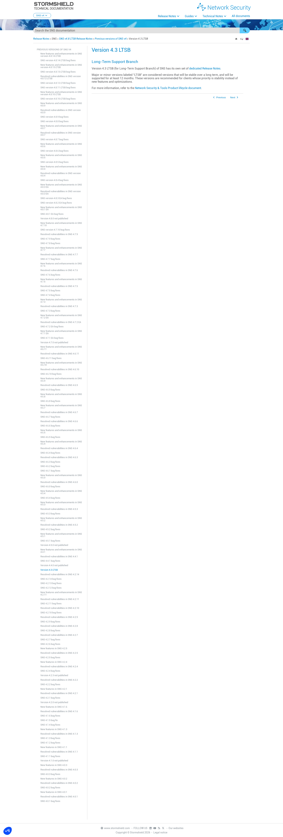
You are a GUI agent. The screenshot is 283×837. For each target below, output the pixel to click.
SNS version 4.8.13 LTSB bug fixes (58, 71)
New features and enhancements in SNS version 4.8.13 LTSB (61, 66)
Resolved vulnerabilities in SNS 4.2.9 (59, 617)
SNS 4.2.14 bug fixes (51, 579)
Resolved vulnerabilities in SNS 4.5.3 (59, 509)
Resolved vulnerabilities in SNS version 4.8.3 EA (60, 192)
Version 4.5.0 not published (54, 545)
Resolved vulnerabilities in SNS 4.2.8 (59, 626)
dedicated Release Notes (204, 68)
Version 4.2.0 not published (54, 702)
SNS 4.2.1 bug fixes (50, 697)
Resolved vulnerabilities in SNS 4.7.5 (59, 286)
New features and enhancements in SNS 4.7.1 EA (61, 332)
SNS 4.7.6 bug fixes (50, 274)
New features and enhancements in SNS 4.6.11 (61, 347)
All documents (241, 16)
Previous (221, 97)
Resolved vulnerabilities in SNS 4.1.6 (59, 711)
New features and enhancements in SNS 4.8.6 (61, 145)
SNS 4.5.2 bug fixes (50, 529)
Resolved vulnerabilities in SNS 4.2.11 (59, 599)
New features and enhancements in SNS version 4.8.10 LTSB (61, 93)
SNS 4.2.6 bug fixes (50, 644)
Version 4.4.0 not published (54, 565)
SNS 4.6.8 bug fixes (50, 401)
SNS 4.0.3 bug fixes (50, 774)
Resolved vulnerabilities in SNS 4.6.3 (59, 457)
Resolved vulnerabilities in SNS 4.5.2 (59, 524)
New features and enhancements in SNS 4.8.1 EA (61, 208)
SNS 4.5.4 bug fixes (50, 497)
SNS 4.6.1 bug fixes (50, 470)
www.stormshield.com (115, 828)
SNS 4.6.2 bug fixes (50, 466)
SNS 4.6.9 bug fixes (50, 389)
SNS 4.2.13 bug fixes (51, 583)
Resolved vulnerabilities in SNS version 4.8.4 (60, 174)
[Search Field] (141, 30)
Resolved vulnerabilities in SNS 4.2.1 (59, 693)
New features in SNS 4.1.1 (53, 747)
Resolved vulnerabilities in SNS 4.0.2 (59, 783)
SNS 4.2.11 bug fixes (51, 603)
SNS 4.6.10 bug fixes (51, 374)
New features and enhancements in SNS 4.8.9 (61, 104)
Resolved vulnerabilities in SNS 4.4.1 (59, 556)
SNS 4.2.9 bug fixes (50, 621)
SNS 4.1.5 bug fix (49, 720)
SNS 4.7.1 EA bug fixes (52, 338)
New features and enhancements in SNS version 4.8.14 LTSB (61, 54)
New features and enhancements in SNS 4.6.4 (61, 442)
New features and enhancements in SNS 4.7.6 (61, 264)
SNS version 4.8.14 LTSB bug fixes (58, 60)
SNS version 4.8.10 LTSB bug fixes (58, 98)
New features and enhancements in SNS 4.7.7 (61, 248)
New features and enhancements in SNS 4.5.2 (61, 519)
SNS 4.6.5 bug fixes (50, 437)
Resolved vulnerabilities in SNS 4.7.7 (59, 254)
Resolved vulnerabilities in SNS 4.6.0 (59, 482)
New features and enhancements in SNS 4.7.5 (61, 280)
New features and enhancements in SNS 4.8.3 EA (61, 185)
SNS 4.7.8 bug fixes (50, 243)
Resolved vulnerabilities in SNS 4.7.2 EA (60, 322)
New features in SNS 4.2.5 (53, 648)
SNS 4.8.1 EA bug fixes (52, 214)
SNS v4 (42, 15)
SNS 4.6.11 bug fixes (51, 358)
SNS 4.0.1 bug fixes (50, 801)
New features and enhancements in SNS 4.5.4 (61, 492)
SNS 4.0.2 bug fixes (50, 787)
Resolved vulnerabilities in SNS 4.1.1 (59, 751)
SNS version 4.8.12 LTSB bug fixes (58, 83)
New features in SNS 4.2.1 (53, 689)
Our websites (176, 828)
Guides (189, 16)
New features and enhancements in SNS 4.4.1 (61, 550)
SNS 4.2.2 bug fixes (50, 684)
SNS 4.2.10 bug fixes (51, 612)
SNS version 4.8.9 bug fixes (54, 116)
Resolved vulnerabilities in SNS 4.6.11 (59, 353)
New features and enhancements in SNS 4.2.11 (61, 593)
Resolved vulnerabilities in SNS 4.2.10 (59, 608)
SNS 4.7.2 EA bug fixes (52, 326)
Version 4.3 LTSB (49, 569)
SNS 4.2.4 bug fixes (50, 670)
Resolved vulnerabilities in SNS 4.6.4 (59, 448)
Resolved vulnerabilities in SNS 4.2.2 (59, 680)
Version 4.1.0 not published (54, 760)
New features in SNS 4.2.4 (53, 662)
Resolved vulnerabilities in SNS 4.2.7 (59, 635)
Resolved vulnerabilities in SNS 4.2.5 (59, 653)
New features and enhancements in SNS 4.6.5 (61, 431)
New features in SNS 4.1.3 (53, 729)
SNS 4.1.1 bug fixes (50, 756)
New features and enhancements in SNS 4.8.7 (61, 127)
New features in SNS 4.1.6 (53, 706)
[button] (245, 30)
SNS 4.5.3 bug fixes (50, 513)
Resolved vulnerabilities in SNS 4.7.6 (59, 270)
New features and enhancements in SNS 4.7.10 (61, 224)
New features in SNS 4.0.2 (53, 778)
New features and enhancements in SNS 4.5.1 (61, 535)
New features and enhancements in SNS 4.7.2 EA (61, 316)
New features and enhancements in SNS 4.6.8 (61, 395)
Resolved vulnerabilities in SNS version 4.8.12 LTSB (60, 77)
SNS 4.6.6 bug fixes (50, 425)
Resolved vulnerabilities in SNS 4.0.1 (59, 796)
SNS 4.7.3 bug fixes (50, 310)
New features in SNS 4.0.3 (53, 765)
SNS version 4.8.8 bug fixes (54, 121)
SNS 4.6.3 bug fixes (50, 461)
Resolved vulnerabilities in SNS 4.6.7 (59, 412)
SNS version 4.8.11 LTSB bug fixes (58, 87)
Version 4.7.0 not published (54, 342)
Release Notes (167, 16)
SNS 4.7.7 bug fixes (50, 259)
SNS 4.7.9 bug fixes (50, 238)
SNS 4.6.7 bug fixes (50, 416)
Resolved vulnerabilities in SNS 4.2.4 (59, 666)
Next (232, 97)
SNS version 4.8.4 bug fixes (54, 180)
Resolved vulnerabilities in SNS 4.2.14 (59, 574)
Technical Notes (213, 16)
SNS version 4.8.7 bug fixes (54, 139)
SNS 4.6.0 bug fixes (50, 486)
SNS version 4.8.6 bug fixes (54, 150)
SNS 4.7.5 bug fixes (50, 290)
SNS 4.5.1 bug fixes (50, 540)
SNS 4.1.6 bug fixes (50, 715)
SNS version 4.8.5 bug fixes (54, 162)
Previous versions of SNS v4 (111, 38)
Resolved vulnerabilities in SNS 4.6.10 (59, 369)
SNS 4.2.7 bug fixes (50, 639)
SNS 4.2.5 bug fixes (50, 657)
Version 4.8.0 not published (54, 218)
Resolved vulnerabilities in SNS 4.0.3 (59, 769)
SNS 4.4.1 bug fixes (50, 560)
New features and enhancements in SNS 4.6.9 (61, 379)
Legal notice (160, 832)
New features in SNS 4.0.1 (53, 792)
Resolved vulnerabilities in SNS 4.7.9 (59, 234)
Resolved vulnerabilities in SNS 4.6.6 (59, 421)
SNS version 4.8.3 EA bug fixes (56, 198)
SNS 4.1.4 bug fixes (50, 724)
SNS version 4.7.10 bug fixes (55, 229)
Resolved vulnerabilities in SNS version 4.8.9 (60, 111)
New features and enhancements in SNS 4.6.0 (61, 476)
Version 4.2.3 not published (54, 675)
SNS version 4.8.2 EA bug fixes (56, 202)
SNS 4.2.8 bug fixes (50, 630)
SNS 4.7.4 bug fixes (50, 295)
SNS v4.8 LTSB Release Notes (75, 38)
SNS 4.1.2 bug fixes (50, 742)
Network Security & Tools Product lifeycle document (168, 88)
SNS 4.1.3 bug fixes (50, 738)
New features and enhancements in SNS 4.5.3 (61, 503)
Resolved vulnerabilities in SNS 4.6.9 (59, 385)
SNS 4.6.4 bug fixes (50, 452)
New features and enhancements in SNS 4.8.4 (61, 167)
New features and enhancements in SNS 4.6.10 (61, 363)
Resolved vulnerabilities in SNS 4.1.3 (59, 733)
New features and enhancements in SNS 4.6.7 (61, 406)
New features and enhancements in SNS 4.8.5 (61, 156)
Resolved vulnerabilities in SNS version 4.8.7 (60, 133)
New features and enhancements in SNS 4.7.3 (61, 300)
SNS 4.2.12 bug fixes (51, 587)
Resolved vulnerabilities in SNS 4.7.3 (59, 306)
